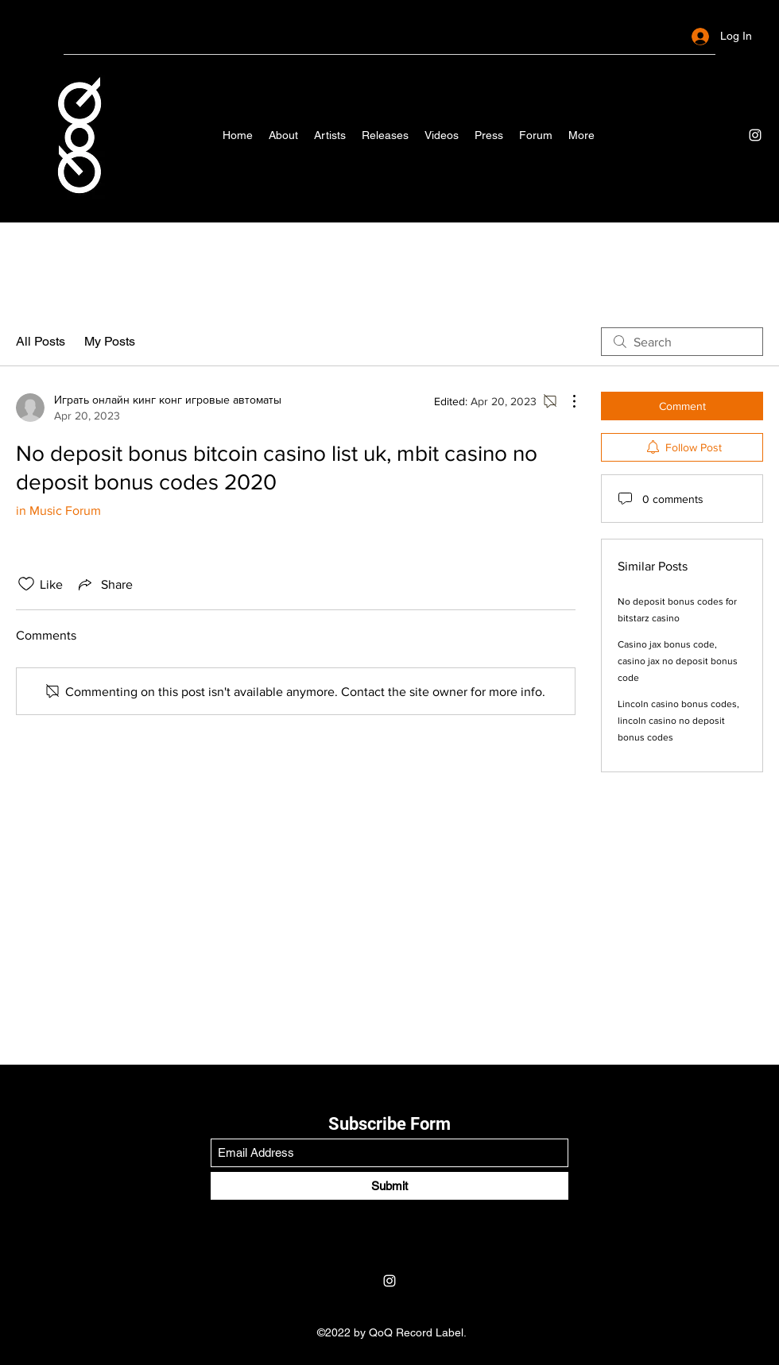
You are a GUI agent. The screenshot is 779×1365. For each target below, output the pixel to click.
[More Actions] (566, 401)
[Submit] (389, 1186)
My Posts (109, 341)
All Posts (40, 341)
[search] (682, 341)
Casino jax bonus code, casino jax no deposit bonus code (678, 661)
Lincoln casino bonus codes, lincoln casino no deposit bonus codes (678, 720)
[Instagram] (755, 135)
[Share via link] (104, 584)
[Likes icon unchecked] (26, 584)
